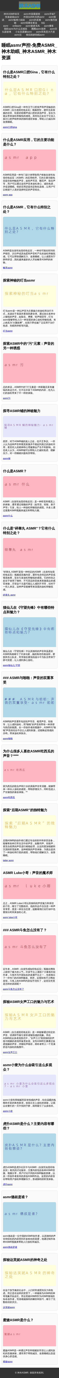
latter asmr (8, 860)
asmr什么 (8, 516)
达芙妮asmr (9, 1307)
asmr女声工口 (10, 1052)
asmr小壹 (8, 1111)
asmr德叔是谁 (10, 1247)
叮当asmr (8, 331)
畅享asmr (8, 268)
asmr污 (6, 398)
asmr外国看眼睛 (32, 14)
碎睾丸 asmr (9, 595)
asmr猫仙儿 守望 (11, 665)
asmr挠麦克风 (33, 26)
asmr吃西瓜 (9, 797)
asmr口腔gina (10, 127)
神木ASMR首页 (11, 14)
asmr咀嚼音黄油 (29, 23)
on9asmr (17, 26)
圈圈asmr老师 (38, 29)
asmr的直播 (35, 20)
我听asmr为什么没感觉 (15, 29)
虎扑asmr (8, 1184)
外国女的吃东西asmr (33, 17)
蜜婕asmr (8, 1361)
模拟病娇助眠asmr (35, 35)
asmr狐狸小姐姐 (16, 20)
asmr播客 (49, 26)
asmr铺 (6, 458)
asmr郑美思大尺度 (45, 32)
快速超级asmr (12, 17)
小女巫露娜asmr (23, 32)
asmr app (8, 195)
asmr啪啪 (8, 738)
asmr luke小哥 (10, 917)
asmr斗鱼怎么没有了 (13, 989)
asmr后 (18, 35)
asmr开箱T (49, 14)
